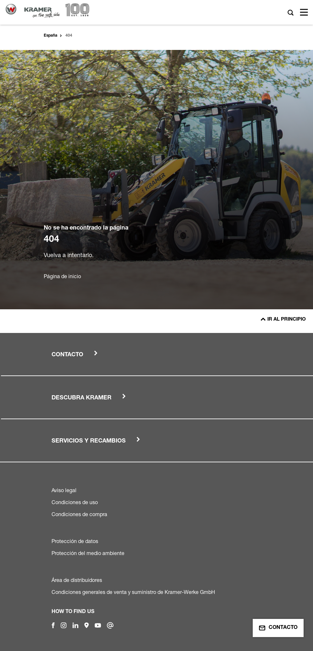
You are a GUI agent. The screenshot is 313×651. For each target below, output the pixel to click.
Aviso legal (64, 490)
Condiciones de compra (79, 514)
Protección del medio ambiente (88, 553)
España (50, 36)
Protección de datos (75, 541)
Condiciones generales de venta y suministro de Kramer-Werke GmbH (133, 592)
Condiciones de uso (75, 502)
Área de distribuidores (77, 580)
